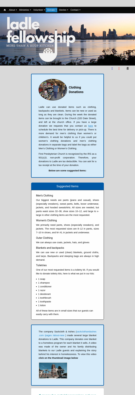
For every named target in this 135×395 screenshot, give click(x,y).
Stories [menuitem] (62, 3)
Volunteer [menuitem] (38, 3)
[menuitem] (4, 3)
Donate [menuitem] (51, 3)
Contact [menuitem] (74, 3)
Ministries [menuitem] (24, 3)
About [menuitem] (12, 3)
